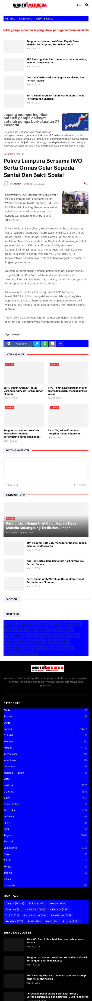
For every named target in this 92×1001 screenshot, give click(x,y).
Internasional (38, 635)
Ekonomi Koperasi (38, 629)
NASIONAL (25, 18)
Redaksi (46, 841)
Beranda (8, 154)
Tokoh (46, 860)
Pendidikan (46, 810)
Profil (46, 829)
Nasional (46, 785)
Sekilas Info (46, 848)
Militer (46, 779)
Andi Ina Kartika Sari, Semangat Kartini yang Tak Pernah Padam (55, 79)
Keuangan (36, 641)
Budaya (29, 623)
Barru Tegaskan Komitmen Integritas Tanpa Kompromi (64, 432)
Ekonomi (13, 629)
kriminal (13, 653)
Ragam (63, 647)
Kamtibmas (46, 760)
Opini (46, 798)
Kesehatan (15, 641)
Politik (46, 823)
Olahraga (58, 641)
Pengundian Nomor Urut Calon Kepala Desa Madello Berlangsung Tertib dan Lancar (53, 43)
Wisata (46, 866)
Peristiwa (41, 647)
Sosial (46, 854)
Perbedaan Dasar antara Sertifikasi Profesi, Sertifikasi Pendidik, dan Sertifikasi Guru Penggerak (57, 995)
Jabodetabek (66, 635)
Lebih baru (11, 484)
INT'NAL (10, 18)
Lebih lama (80, 484)
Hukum (14, 635)
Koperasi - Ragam (46, 773)
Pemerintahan (16, 647)
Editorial (72, 623)
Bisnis (11, 623)
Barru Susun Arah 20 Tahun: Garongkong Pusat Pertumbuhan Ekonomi (55, 97)
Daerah (20, 154)
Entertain (64, 629)
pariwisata (46, 885)
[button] (5, 5)
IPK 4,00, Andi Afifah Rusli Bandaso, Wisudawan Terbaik (55, 941)
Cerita (46, 722)
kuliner (31, 653)
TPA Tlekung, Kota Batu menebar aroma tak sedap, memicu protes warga (57, 61)
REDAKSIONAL (44, 18)
